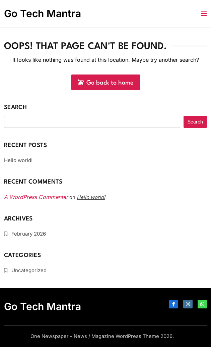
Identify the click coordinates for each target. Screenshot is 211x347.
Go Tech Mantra (42, 13)
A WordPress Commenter (36, 197)
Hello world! (18, 160)
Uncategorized (29, 270)
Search (15, 107)
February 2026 (28, 234)
